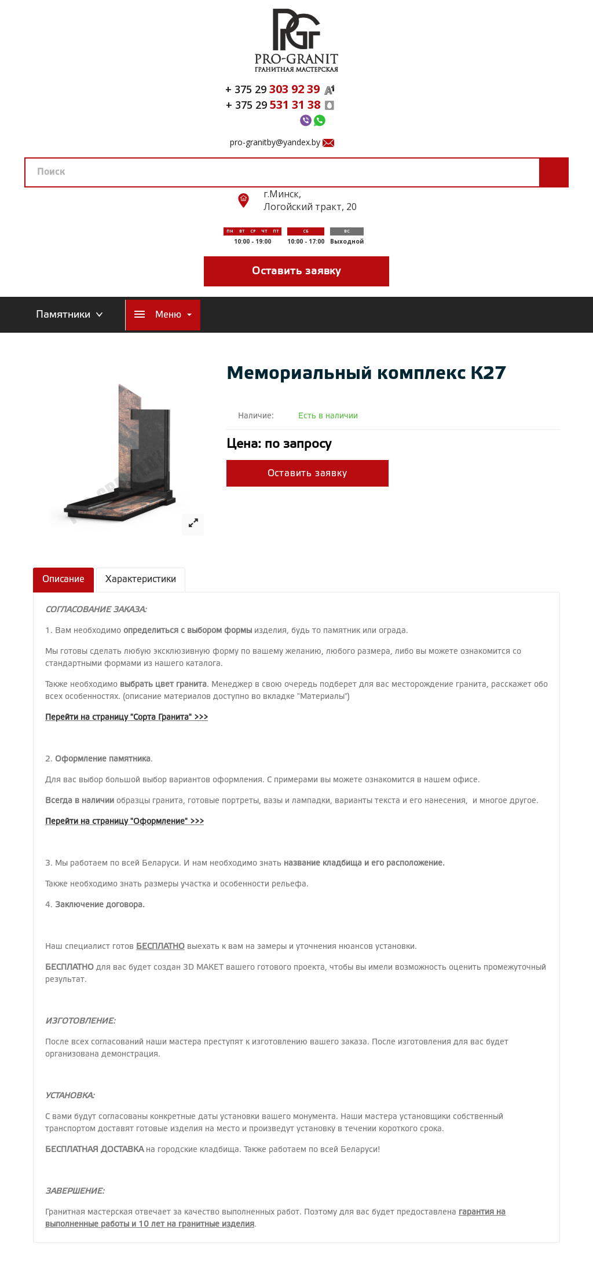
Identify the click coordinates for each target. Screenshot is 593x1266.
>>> (201, 718)
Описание (63, 579)
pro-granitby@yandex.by (275, 142)
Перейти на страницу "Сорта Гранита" (118, 718)
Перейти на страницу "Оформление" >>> (124, 822)
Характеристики (140, 579)
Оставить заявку (296, 271)
